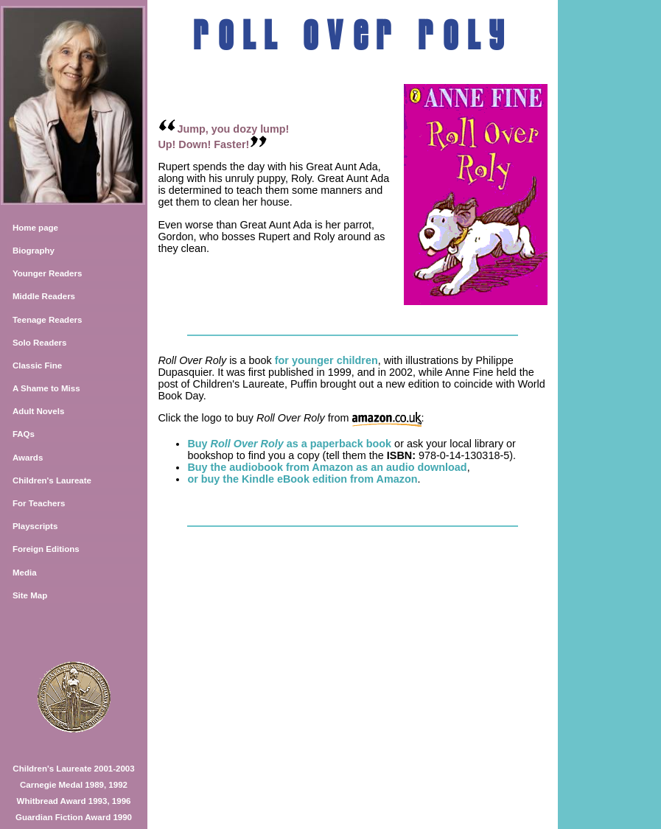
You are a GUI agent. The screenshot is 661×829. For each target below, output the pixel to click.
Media (25, 572)
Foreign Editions (46, 549)
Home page (35, 227)
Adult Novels (38, 411)
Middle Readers (44, 296)
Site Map (30, 595)
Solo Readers (40, 342)
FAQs (24, 434)
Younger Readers (48, 273)
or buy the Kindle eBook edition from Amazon (302, 479)
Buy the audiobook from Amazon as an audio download (326, 467)
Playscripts (35, 526)
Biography (34, 250)
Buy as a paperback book (289, 444)
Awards (28, 457)
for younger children (326, 360)
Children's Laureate (52, 480)
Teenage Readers (48, 319)
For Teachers (39, 503)
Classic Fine (37, 365)
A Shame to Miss (46, 388)
